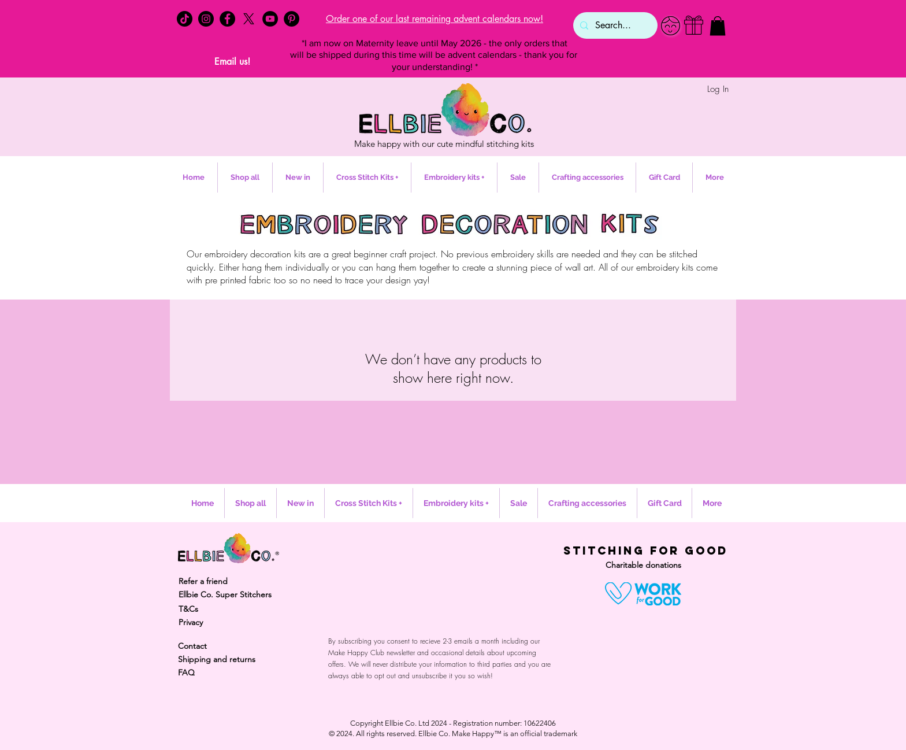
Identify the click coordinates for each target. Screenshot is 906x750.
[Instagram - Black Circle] (206, 19)
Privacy (191, 622)
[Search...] (614, 25)
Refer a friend (203, 581)
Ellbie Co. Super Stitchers (225, 594)
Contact (192, 646)
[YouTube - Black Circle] (270, 19)
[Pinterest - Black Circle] (291, 19)
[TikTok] (184, 19)
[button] (718, 25)
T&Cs (188, 609)
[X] (249, 19)
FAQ (186, 672)
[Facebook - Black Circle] (227, 19)
